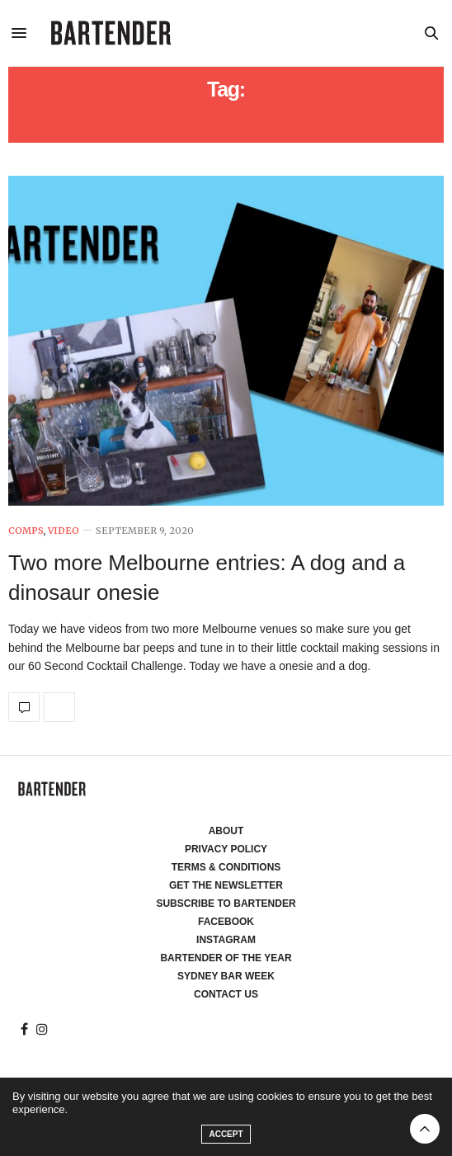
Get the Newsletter (226, 885)
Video (63, 531)
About (226, 831)
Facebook (226, 921)
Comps (26, 531)
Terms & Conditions (226, 867)
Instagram (226, 940)
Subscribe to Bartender (225, 903)
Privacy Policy (226, 849)
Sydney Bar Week (226, 976)
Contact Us (226, 994)
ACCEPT (225, 1134)
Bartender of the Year (225, 958)
